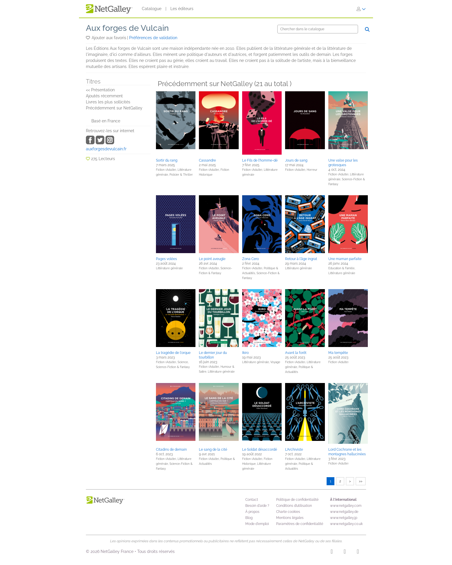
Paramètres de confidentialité (299, 524)
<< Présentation (100, 90)
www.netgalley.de (344, 512)
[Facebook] (345, 552)
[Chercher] (317, 29)
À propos (252, 512)
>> (360, 481)
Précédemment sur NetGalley (114, 108)
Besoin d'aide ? (257, 506)
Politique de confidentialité (297, 500)
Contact (251, 500)
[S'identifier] (361, 9)
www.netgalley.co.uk (346, 524)
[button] (88, 38)
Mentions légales (290, 518)
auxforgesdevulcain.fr (106, 149)
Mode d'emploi (257, 524)
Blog (249, 518)
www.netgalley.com (345, 506)
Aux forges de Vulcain (127, 28)
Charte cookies (288, 512)
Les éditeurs (181, 8)
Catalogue (151, 8)
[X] (358, 552)
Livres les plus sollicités (108, 102)
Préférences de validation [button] (153, 37)
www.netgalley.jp (343, 518)
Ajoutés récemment (104, 96)
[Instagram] (332, 552)
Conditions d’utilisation (294, 506)
